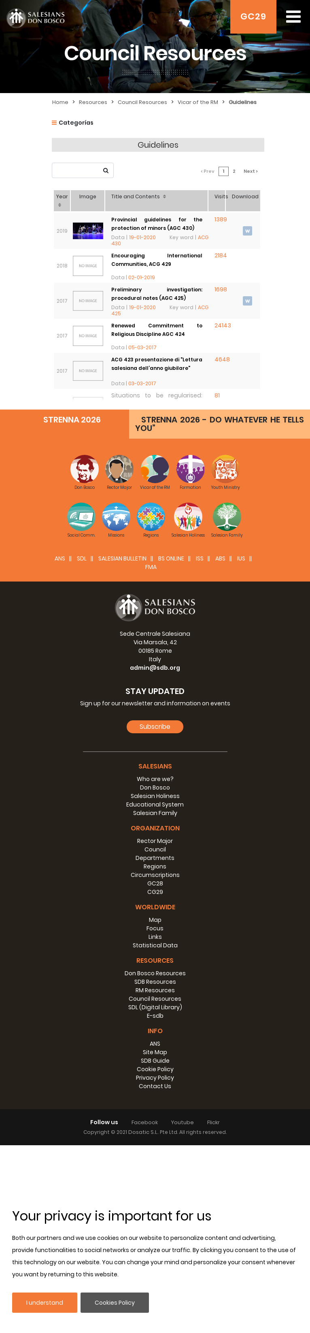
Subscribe (155, 914)
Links (155, 1125)
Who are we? (155, 967)
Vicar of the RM (198, 102)
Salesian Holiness (155, 984)
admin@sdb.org (155, 855)
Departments (155, 1046)
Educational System (155, 992)
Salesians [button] (155, 954)
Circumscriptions (155, 1063)
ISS (200, 746)
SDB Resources (155, 1169)
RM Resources (155, 1178)
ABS (220, 746)
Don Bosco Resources (155, 1161)
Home (60, 102)
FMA (151, 755)
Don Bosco (155, 975)
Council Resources (142, 102)
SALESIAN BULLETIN (122, 746)
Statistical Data (155, 1133)
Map (155, 1108)
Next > (253, 165)
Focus (155, 1116)
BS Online (171, 746)
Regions (155, 1054)
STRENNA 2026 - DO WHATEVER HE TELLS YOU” (219, 612)
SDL (82, 746)
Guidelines (243, 102)
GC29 (253, 16)
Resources (93, 102)
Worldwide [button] (155, 1095)
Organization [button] (155, 1016)
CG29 (155, 1080)
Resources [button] (155, 1148)
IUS (241, 746)
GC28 (155, 1071)
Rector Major (155, 1029)
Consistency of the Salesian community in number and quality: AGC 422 (158, 428)
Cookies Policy (115, 1303)
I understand (44, 1303)
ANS (60, 746)
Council (155, 1037)
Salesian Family (155, 1001)
